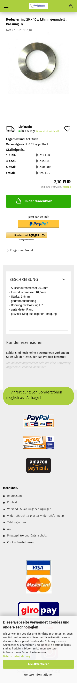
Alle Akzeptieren (38, 664)
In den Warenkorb (33, 201)
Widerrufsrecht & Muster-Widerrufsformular (35, 516)
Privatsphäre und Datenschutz (27, 535)
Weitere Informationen (38, 674)
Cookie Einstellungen (20, 542)
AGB (9, 529)
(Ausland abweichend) (47, 131)
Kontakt (12, 502)
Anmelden (39, 367)
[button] (38, 237)
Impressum (14, 496)
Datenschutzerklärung (16, 656)
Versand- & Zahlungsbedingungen (29, 509)
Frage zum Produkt (22, 250)
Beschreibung (23, 279)
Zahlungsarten (16, 522)
